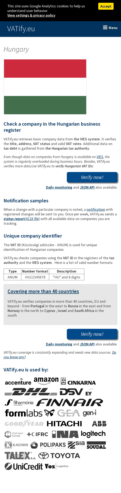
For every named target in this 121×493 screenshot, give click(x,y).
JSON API (87, 187)
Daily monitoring (59, 187)
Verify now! (92, 177)
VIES (100, 156)
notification (96, 209)
